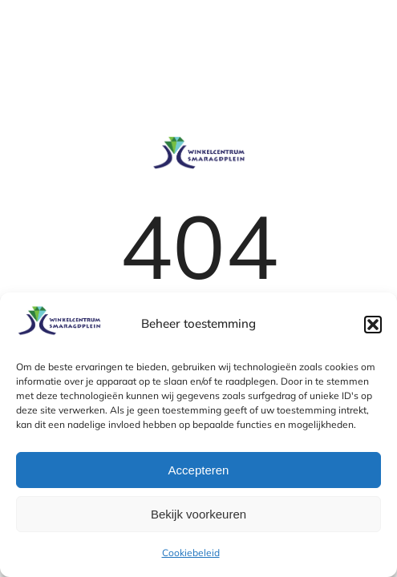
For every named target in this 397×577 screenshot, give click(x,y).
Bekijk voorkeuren (198, 514)
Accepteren (198, 470)
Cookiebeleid (191, 553)
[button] (373, 325)
